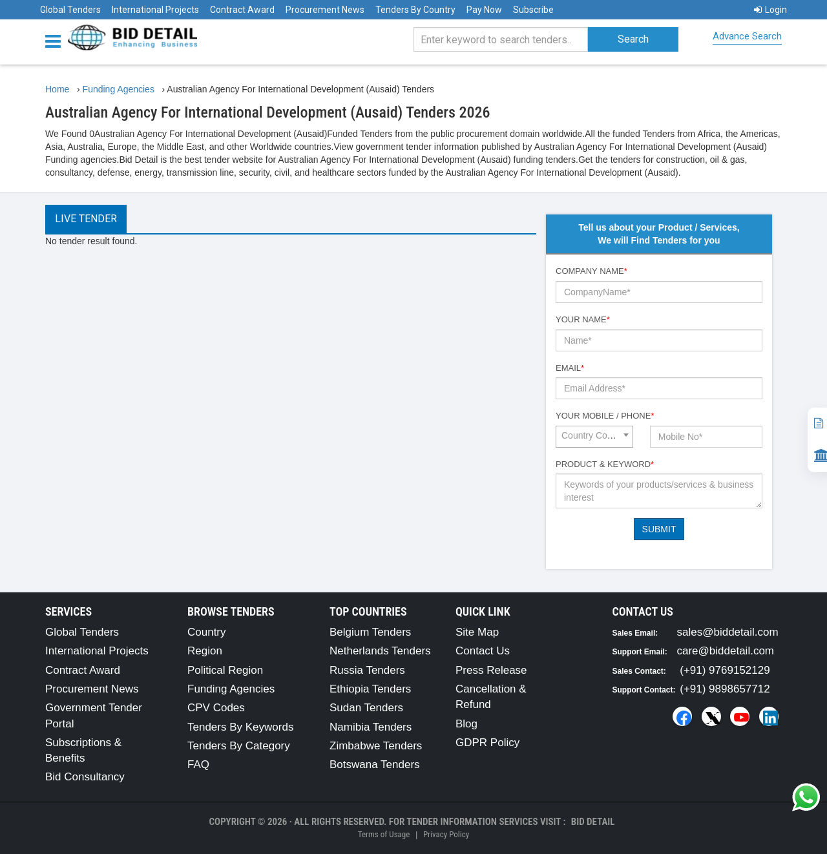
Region (204, 651)
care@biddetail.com (726, 651)
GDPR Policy (487, 742)
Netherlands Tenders (380, 651)
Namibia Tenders (371, 727)
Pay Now (484, 10)
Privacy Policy (446, 834)
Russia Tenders (367, 670)
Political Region (225, 670)
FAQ (198, 764)
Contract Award (242, 10)
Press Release (491, 670)
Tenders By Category (238, 746)
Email (570, 368)
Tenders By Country (415, 10)
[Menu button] (56, 40)
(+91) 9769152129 (724, 670)
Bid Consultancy (85, 777)
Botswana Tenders (375, 764)
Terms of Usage (384, 834)
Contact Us (482, 651)
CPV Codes (216, 708)
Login (770, 10)
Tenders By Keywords (240, 727)
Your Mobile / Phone (605, 416)
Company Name (591, 271)
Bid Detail (593, 822)
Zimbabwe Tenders (376, 746)
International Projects (155, 10)
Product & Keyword (605, 464)
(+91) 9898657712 (724, 689)
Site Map (477, 632)
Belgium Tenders (370, 632)
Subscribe (533, 10)
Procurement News (325, 10)
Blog (466, 724)
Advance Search (747, 36)
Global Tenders (70, 10)
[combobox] (594, 437)
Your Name (583, 319)
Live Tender (86, 219)
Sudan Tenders (366, 708)
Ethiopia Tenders (370, 689)
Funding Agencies (231, 689)
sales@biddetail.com (728, 632)
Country (206, 632)
